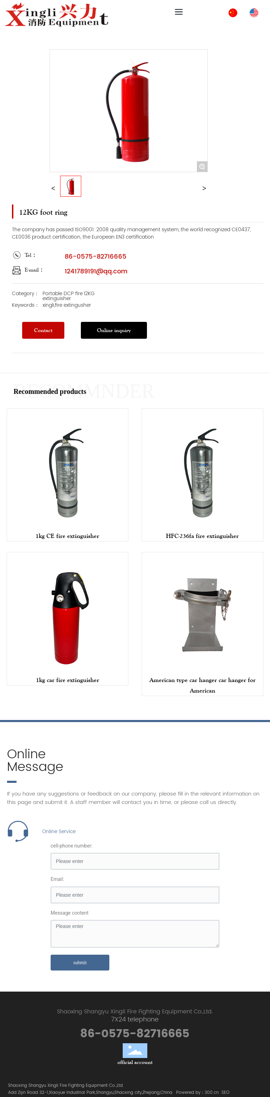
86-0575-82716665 (96, 257)
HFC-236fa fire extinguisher (202, 536)
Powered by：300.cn (197, 1092)
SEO (225, 1092)
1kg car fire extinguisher (67, 680)
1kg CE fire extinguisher (67, 536)
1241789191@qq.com (96, 271)
